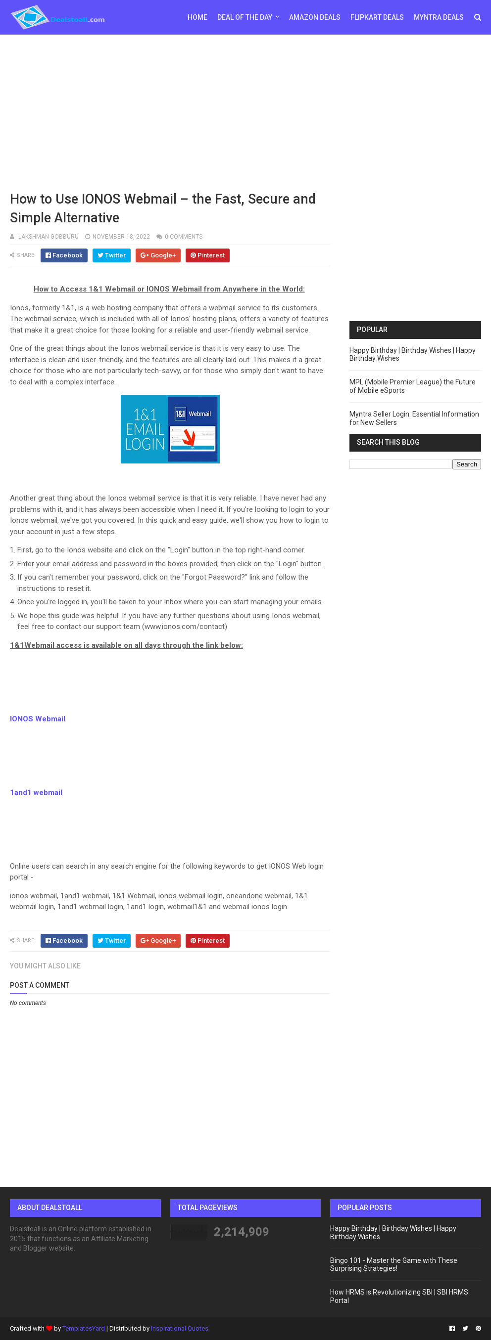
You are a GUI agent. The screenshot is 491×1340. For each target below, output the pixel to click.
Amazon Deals (315, 17)
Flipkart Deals (377, 17)
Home (197, 17)
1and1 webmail (36, 792)
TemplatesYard (83, 1328)
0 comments (183, 236)
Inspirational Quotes (179, 1328)
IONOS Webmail (37, 718)
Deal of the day (244, 17)
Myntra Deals (439, 17)
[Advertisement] (245, 111)
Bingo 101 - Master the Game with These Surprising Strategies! (393, 1264)
